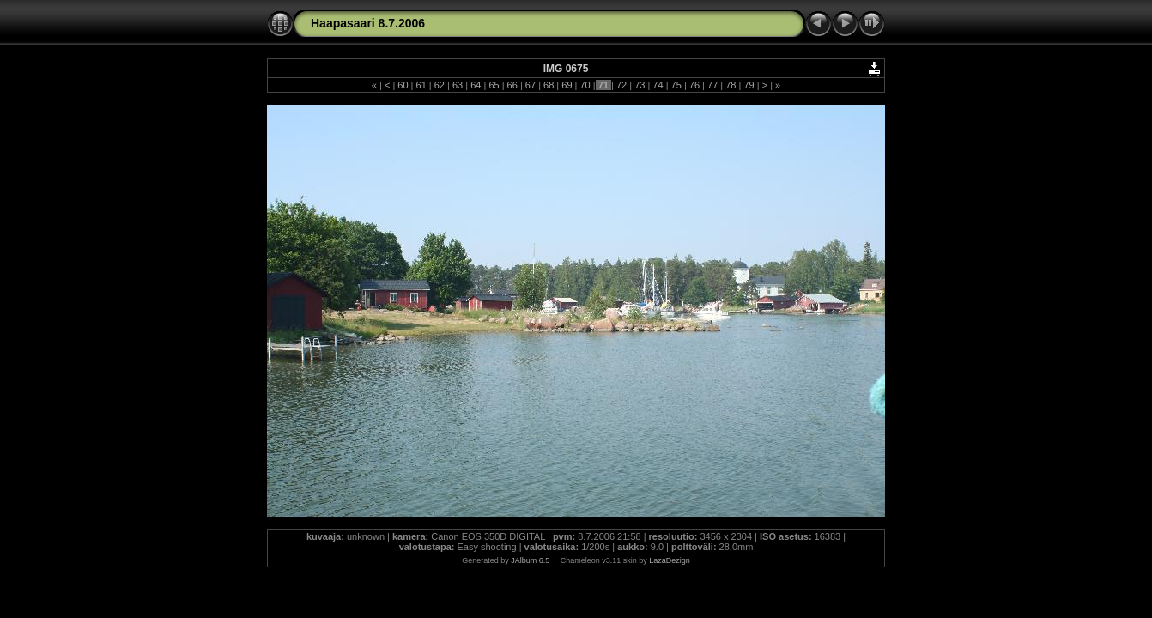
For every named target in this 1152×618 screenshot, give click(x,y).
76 (694, 85)
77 (712, 85)
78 (730, 85)
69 (566, 85)
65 (493, 85)
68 (548, 85)
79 (748, 85)
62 (439, 85)
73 (639, 85)
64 (475, 85)
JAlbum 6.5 (530, 560)
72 (621, 85)
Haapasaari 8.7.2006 (368, 23)
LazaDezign (669, 560)
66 (512, 85)
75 (676, 85)
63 (457, 85)
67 (530, 85)
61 (420, 85)
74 (657, 85)
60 (402, 85)
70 (584, 85)
